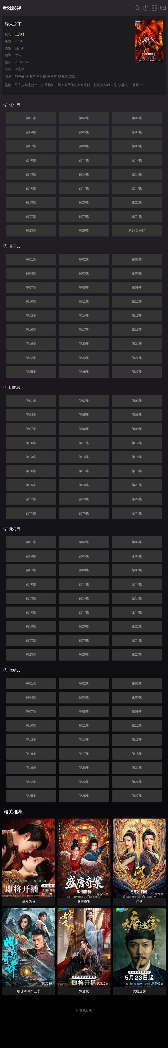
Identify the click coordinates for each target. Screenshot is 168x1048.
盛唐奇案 (83, 901)
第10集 (31, 160)
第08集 (84, 146)
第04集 (31, 132)
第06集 (137, 132)
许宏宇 (20, 69)
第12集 (137, 160)
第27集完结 (136, 230)
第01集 (31, 118)
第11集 (84, 160)
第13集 (31, 174)
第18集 (137, 188)
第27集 (137, 372)
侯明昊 (30, 77)
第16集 (31, 188)
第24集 (137, 216)
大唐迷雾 (139, 991)
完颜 (72, 77)
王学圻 (52, 77)
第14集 (84, 174)
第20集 (84, 202)
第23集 (84, 216)
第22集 (31, 216)
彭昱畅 (20, 77)
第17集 (84, 188)
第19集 (31, 202)
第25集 (31, 230)
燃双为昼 (28, 901)
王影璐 (41, 77)
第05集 (84, 132)
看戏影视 (11, 8)
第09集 (137, 146)
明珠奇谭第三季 (28, 991)
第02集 (84, 118)
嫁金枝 (84, 991)
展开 (138, 85)
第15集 (137, 174)
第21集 (137, 202)
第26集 (84, 230)
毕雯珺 (63, 77)
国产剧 (20, 48)
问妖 (139, 901)
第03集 (137, 118)
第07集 (31, 146)
